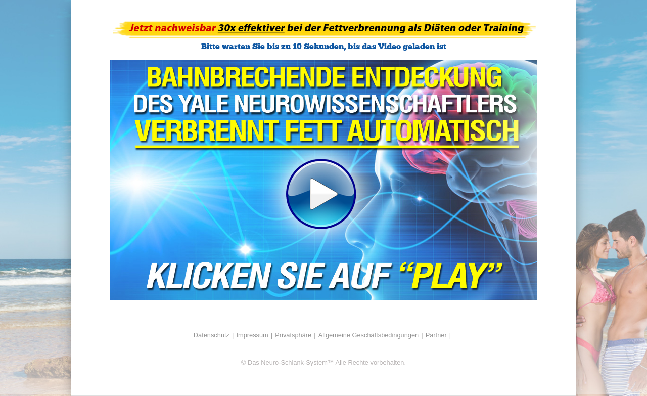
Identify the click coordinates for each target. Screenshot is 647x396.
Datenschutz (211, 335)
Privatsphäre (293, 335)
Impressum (252, 335)
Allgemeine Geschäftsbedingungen (368, 335)
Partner (436, 335)
